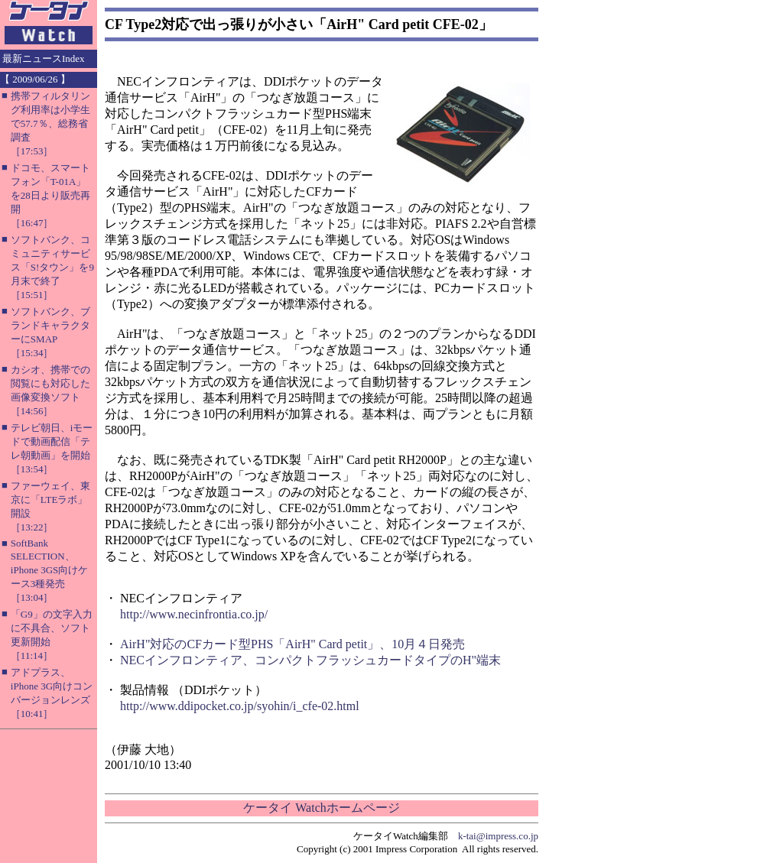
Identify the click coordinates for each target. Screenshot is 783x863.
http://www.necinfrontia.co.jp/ (194, 614)
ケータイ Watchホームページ (321, 807)
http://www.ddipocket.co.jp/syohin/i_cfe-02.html (239, 705)
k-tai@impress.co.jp (498, 836)
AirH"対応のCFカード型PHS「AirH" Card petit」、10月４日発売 (292, 644)
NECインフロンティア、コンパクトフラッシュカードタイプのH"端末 (310, 660)
